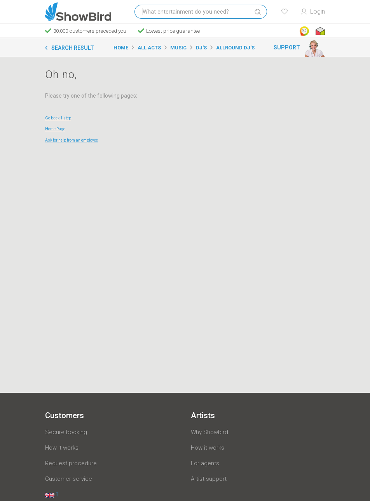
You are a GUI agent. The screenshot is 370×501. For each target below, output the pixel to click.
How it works (62, 447)
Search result (72, 48)
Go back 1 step (58, 118)
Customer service (68, 478)
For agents (205, 463)
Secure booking (66, 432)
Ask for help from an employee (71, 140)
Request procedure (71, 463)
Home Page (55, 129)
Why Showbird (209, 432)
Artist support (209, 478)
